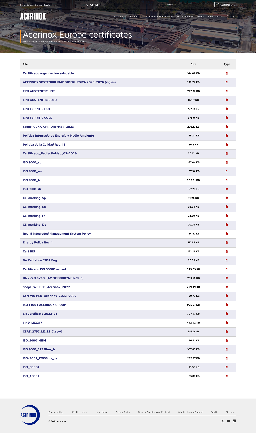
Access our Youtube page (91, 4)
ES (234, 16)
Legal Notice (101, 412)
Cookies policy (79, 412)
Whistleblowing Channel (190, 412)
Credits (214, 412)
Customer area (225, 4)
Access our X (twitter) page (86, 4)
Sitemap (230, 412)
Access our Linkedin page (97, 4)
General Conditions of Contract (154, 412)
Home (22, 5)
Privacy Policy (123, 412)
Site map (38, 5)
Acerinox (34, 42)
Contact (30, 5)
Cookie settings (56, 412)
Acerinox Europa (75, 42)
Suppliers (48, 5)
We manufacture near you (53, 42)
